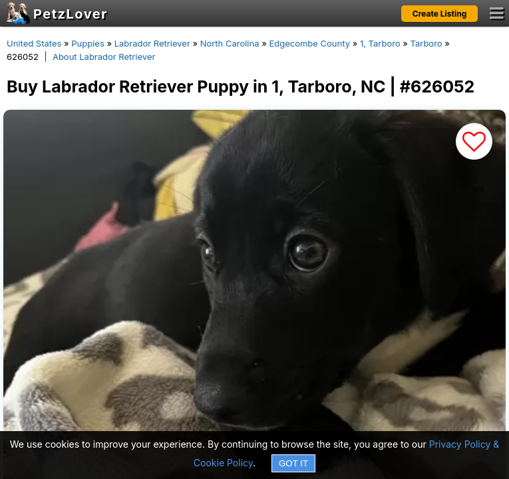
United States (34, 43)
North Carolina (229, 43)
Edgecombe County (309, 43)
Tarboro (426, 43)
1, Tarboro (380, 43)
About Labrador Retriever (104, 56)
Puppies (87, 43)
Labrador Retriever (152, 43)
